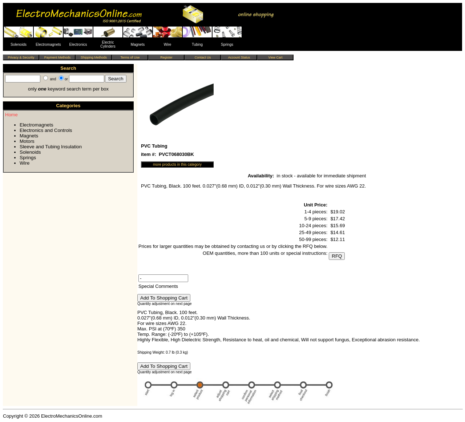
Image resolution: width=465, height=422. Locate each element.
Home (11, 114)
